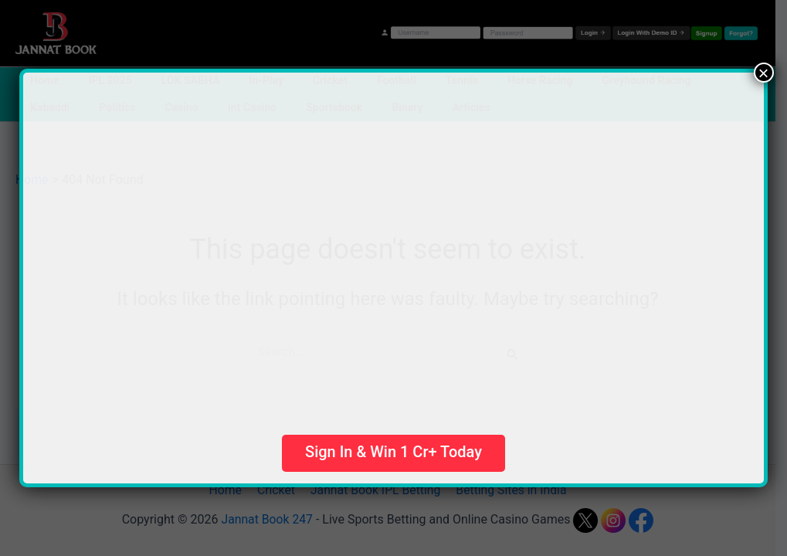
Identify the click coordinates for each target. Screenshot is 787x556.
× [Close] (763, 73)
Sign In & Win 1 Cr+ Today (393, 451)
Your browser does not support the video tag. (370, 246)
